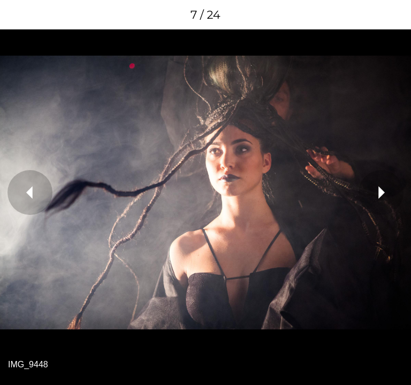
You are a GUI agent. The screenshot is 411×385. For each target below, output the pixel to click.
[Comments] (396, 15)
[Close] (15, 15)
